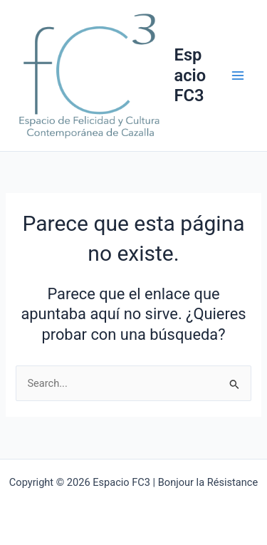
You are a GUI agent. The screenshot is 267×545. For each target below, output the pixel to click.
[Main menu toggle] (238, 75)
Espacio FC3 (190, 75)
